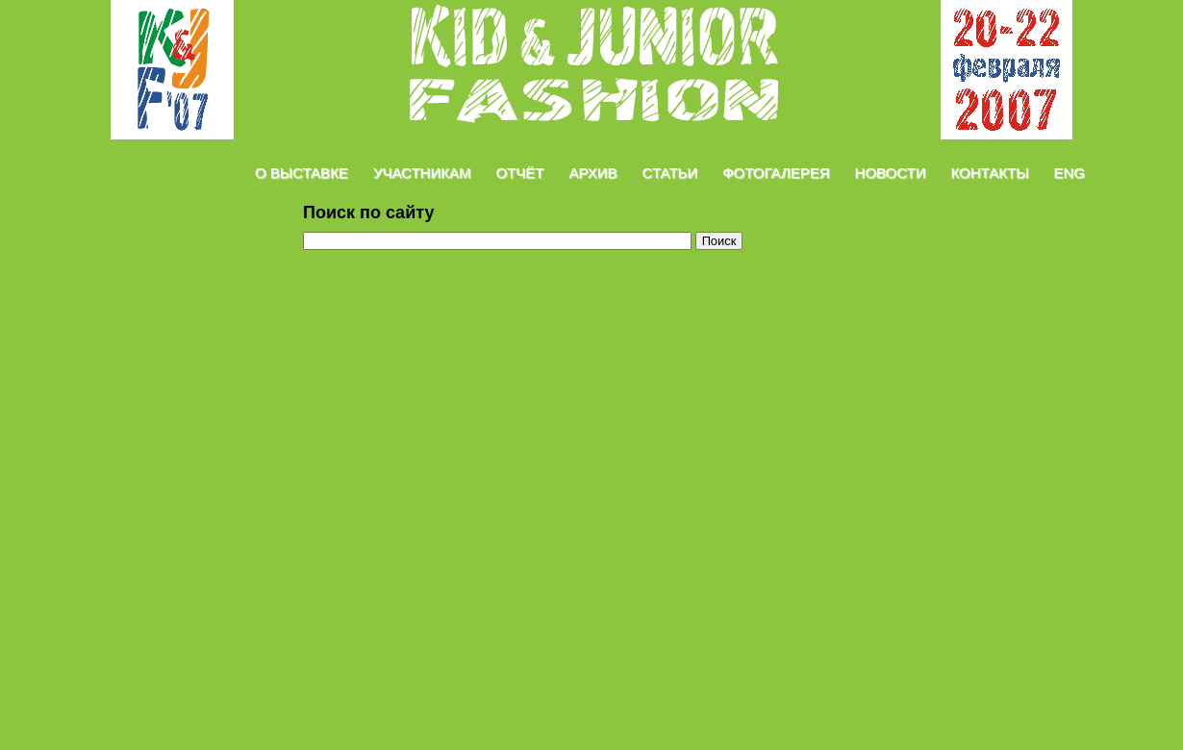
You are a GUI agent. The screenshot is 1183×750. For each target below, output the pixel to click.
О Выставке (301, 172)
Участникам (422, 172)
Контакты (990, 172)
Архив (592, 172)
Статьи (670, 172)
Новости (890, 172)
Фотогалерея (775, 172)
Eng (1069, 172)
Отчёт (519, 172)
